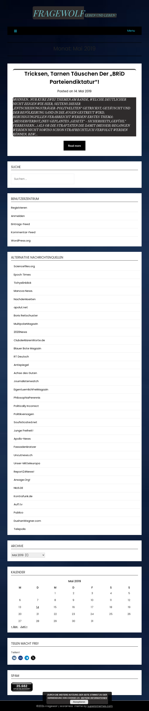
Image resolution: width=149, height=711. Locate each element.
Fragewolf (58, 13)
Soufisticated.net (25, 422)
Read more (74, 145)
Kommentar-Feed (23, 232)
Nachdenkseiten (25, 299)
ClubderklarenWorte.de (29, 340)
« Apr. (14, 627)
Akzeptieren (79, 702)
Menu (131, 31)
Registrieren (19, 208)
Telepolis (20, 529)
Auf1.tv (18, 504)
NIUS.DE (18, 488)
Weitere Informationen (94, 698)
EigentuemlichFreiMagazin (31, 389)
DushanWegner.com (27, 521)
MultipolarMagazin (26, 324)
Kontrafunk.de (23, 496)
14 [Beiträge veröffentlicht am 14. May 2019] (37, 607)
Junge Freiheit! (23, 430)
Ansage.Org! (22, 480)
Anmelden (18, 216)
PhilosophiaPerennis (27, 397)
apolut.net (21, 307)
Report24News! (24, 471)
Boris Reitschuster (26, 315)
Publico (18, 512)
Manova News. (23, 291)
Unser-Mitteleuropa (27, 463)
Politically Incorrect (26, 406)
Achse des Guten (25, 373)
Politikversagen (24, 414)
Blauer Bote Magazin (27, 348)
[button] (14, 658)
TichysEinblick (22, 283)
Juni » (23, 627)
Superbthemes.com (100, 706)
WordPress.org (21, 240)
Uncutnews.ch (23, 455)
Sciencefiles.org (24, 266)
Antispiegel (21, 365)
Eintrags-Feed (20, 224)
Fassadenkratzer (25, 447)
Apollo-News (22, 439)
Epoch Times (22, 274)
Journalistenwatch (26, 381)
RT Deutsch (21, 356)
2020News (20, 332)
